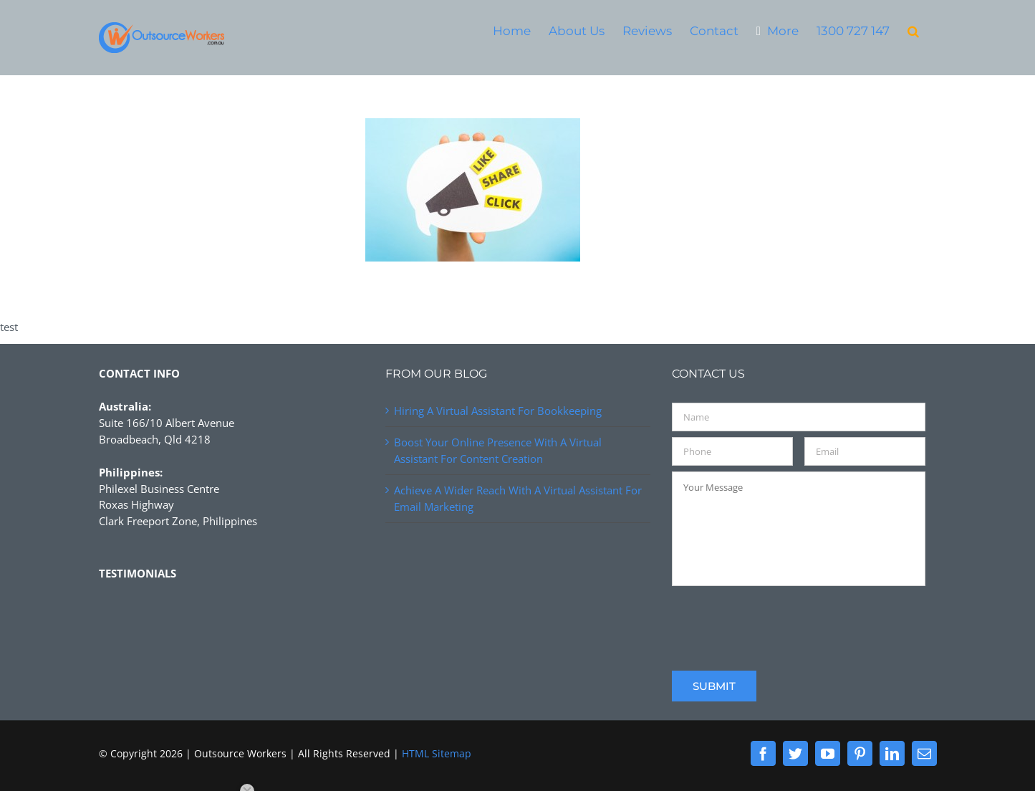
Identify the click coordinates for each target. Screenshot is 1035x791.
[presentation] (781, 620)
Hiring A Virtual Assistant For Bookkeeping (498, 410)
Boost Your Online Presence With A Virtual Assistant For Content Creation (498, 450)
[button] (913, 30)
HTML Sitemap (436, 753)
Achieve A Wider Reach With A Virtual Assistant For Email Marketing (518, 498)
